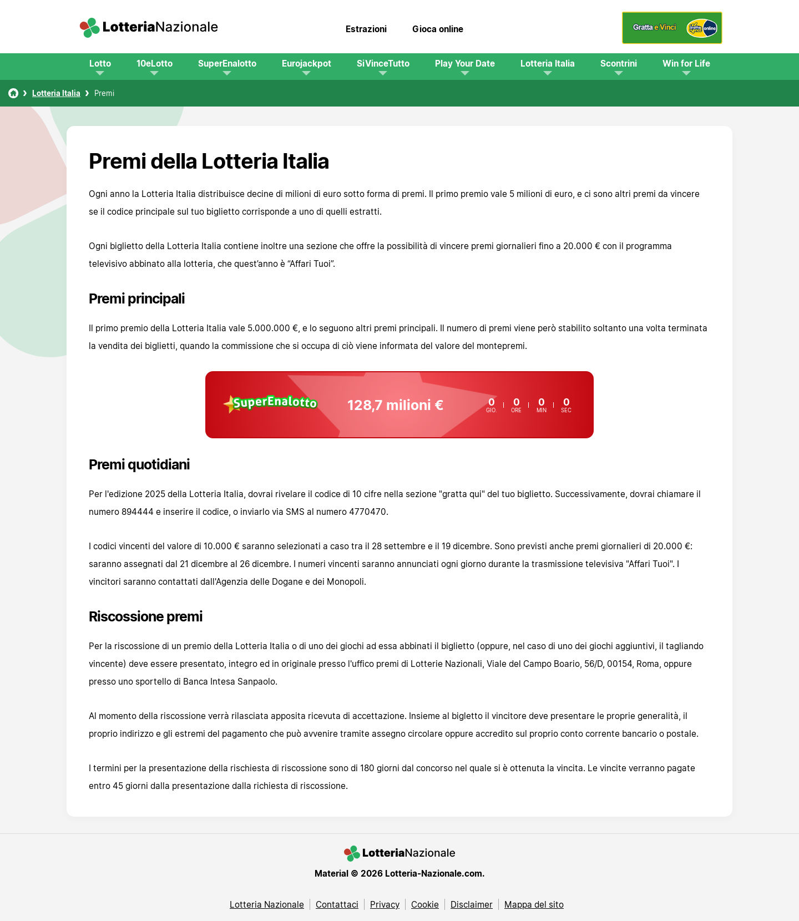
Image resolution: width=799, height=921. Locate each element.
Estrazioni (366, 28)
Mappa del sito (534, 904)
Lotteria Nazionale (267, 904)
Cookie (425, 904)
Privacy (385, 904)
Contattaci (337, 904)
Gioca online (437, 28)
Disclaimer (472, 904)
